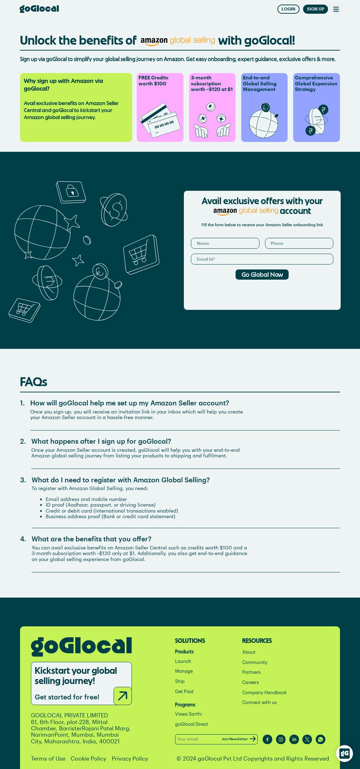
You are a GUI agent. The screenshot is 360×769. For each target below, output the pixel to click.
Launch (183, 661)
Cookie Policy (88, 758)
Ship (180, 681)
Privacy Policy (130, 758)
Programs (185, 704)
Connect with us (259, 702)
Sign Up (315, 9)
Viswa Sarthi (188, 714)
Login (288, 9)
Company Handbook (264, 692)
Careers (250, 682)
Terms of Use (48, 758)
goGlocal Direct (191, 724)
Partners (251, 672)
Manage (184, 671)
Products (184, 651)
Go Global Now (262, 273)
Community (255, 662)
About (249, 652)
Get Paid (184, 691)
